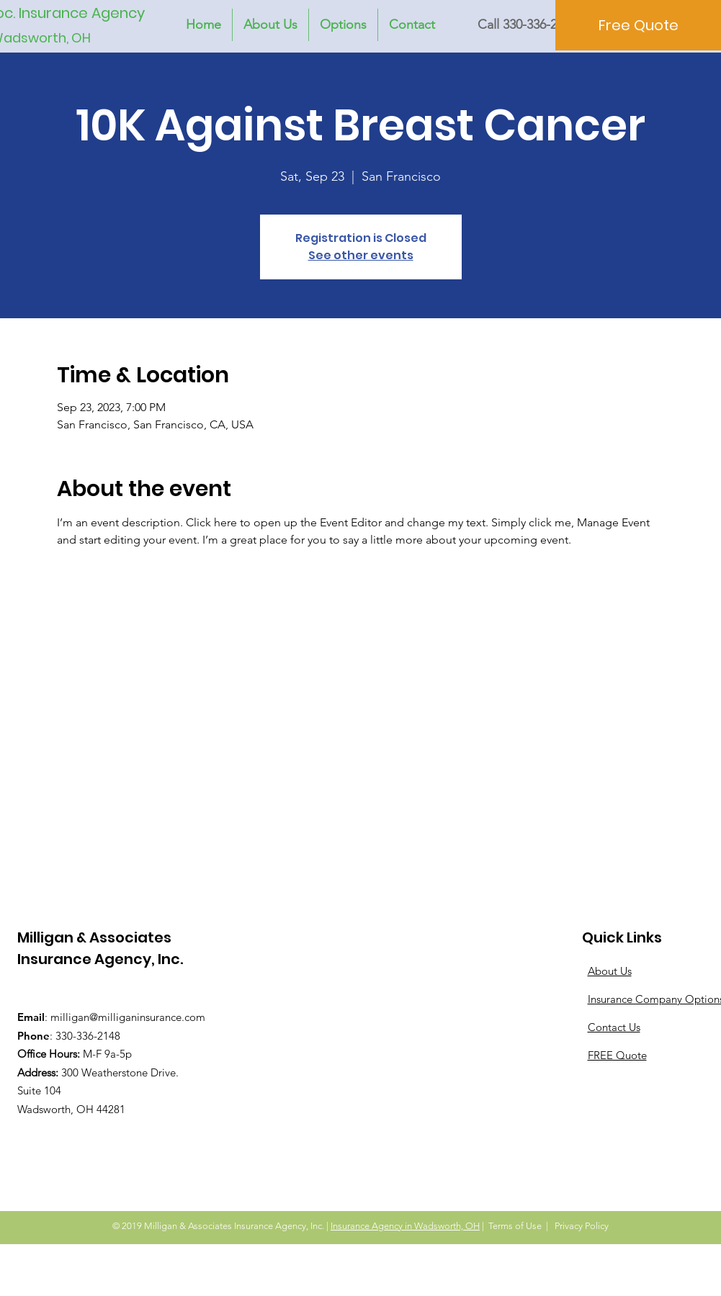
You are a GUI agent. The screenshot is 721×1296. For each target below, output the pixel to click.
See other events (360, 255)
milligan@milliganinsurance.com (127, 1017)
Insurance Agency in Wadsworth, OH (405, 1225)
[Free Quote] (638, 25)
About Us (610, 971)
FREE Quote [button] (617, 1055)
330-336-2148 (87, 1036)
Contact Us (614, 1027)
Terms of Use (515, 1225)
